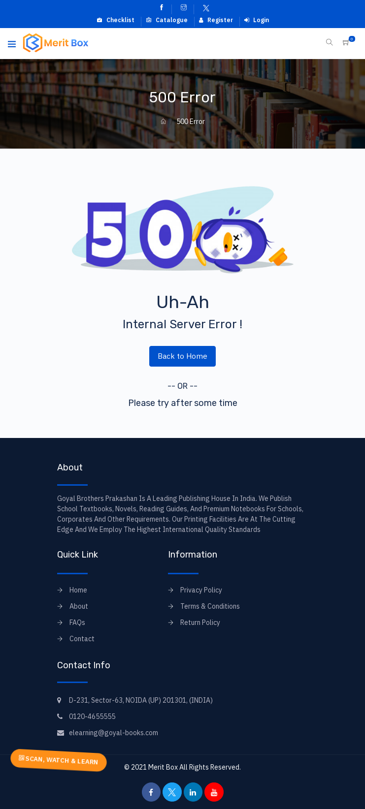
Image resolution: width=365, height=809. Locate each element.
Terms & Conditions (210, 606)
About (78, 606)
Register (216, 20)
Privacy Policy (201, 590)
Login (256, 20)
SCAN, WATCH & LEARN (58, 760)
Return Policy (200, 622)
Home (78, 590)
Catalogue (167, 20)
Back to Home (182, 356)
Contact (82, 638)
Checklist (115, 20)
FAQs (77, 622)
